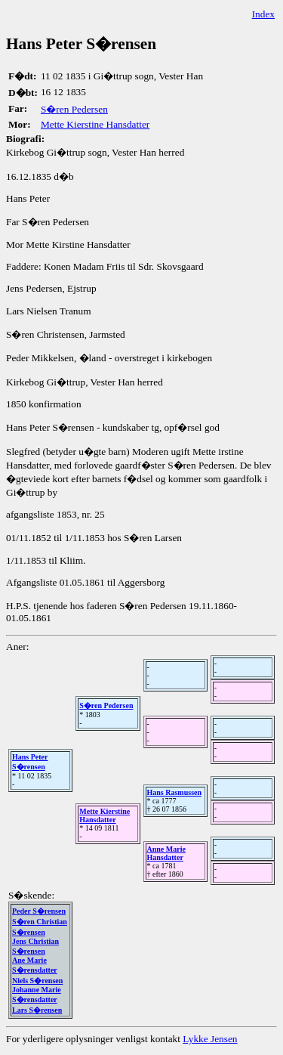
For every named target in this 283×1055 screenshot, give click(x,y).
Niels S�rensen (37, 980)
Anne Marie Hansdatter (166, 853)
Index (263, 14)
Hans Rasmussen (174, 792)
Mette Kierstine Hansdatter (95, 124)
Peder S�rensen (39, 911)
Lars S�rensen (37, 1010)
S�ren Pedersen (74, 109)
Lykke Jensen (210, 1038)
